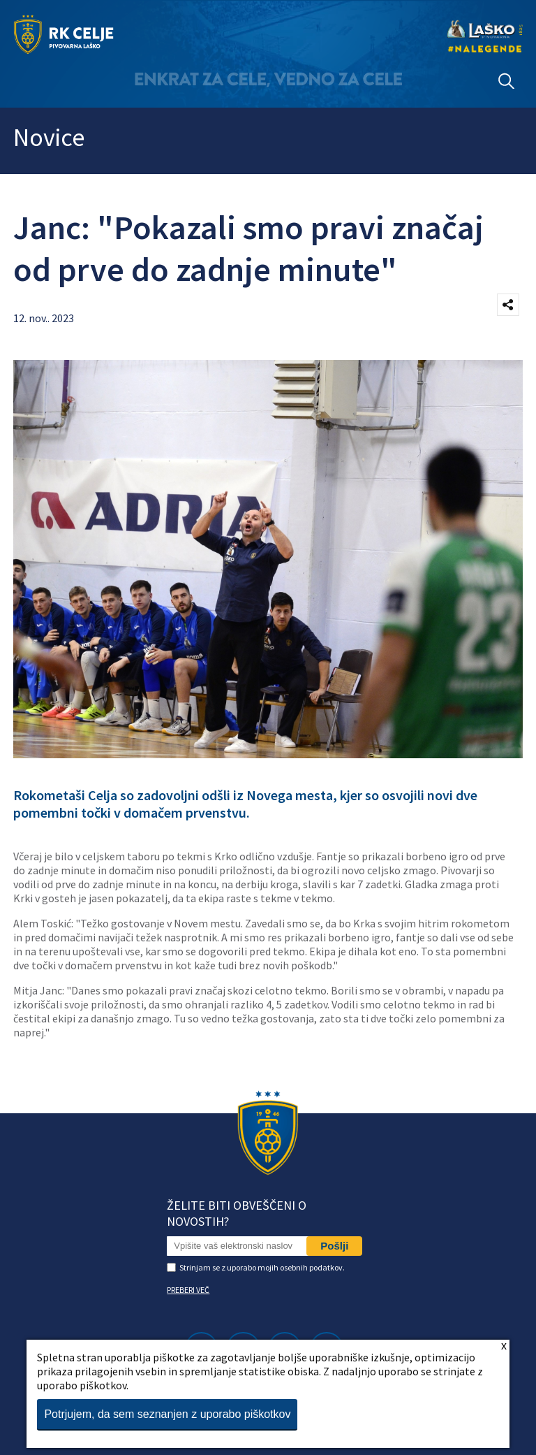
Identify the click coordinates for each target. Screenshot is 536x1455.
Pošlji (334, 1246)
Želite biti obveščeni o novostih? (236, 1213)
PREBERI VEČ (188, 1289)
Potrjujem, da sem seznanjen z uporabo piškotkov (167, 1414)
